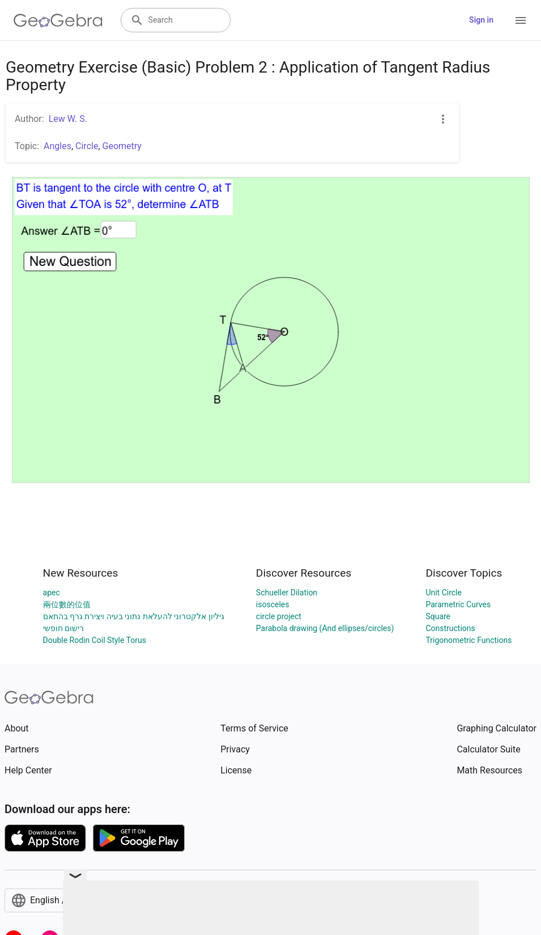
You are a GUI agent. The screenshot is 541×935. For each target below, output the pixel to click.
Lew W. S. (68, 118)
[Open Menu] (520, 20)
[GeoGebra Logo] (58, 20)
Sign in (481, 19)
